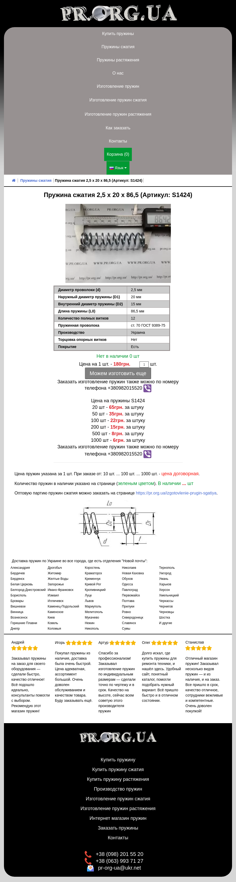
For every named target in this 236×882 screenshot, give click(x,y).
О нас (118, 73)
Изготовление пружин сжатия (118, 100)
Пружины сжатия (118, 47)
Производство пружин (118, 789)
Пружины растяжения (118, 60)
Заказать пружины (118, 828)
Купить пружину (118, 759)
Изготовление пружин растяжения (118, 114)
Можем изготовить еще (118, 373)
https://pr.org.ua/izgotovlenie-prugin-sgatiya (176, 493)
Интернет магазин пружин (118, 818)
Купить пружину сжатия (118, 769)
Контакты (118, 141)
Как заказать (118, 128)
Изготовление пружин (118, 86)
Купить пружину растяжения (118, 779)
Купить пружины (118, 33)
